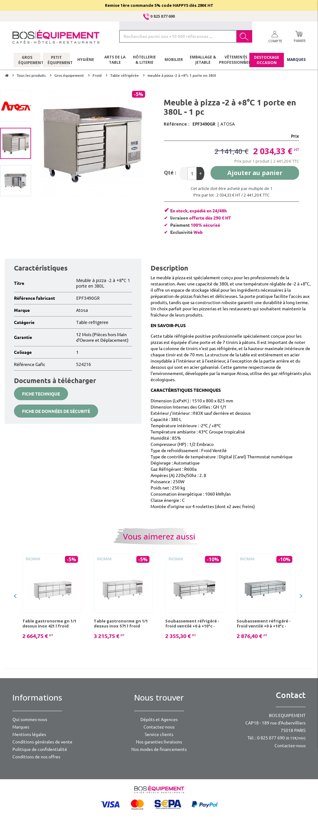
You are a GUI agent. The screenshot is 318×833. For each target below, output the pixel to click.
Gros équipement (27, 60)
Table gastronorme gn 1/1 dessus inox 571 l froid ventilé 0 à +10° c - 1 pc (121, 623)
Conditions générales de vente (42, 741)
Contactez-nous (159, 726)
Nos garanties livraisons (159, 741)
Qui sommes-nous (29, 719)
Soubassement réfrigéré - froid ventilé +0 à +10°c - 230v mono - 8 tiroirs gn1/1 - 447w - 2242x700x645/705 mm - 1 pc (266, 623)
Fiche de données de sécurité (56, 411)
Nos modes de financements (159, 749)
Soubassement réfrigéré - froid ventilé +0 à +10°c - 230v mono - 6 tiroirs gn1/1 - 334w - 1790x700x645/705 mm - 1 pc (194, 623)
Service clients (159, 734)
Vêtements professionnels (235, 60)
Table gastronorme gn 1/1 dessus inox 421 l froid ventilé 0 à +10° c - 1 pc (49, 623)
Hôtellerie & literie (144, 60)
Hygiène (85, 60)
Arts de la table (114, 60)
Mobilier (174, 60)
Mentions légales (29, 734)
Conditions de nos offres (36, 756)
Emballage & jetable (203, 60)
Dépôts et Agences (159, 719)
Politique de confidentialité (39, 749)
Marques (296, 60)
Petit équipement (56, 60)
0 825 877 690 (159, 16)
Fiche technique (41, 393)
